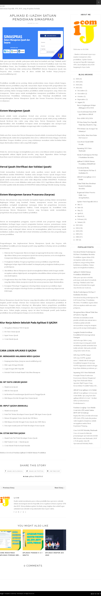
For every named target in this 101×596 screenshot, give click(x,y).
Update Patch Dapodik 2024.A (87, 202)
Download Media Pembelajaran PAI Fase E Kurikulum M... (86, 170)
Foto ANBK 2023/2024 (85, 118)
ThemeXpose (20, 593)
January (80, 222)
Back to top (96, 594)
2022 (77, 225)
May (78, 210)
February (80, 219)
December (81, 91)
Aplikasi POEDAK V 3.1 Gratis (32, 554)
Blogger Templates (5, 593)
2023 (77, 88)
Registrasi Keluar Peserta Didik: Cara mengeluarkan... (86, 195)
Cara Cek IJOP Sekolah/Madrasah (85, 430)
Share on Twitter (36, 471)
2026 (77, 79)
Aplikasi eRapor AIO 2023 (54, 554)
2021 (77, 228)
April (79, 213)
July (78, 204)
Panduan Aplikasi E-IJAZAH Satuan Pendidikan (30, 453)
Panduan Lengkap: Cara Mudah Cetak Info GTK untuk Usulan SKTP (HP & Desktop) (84, 410)
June (79, 207)
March (79, 216)
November (81, 93)
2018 (77, 237)
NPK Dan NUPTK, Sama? (82, 355)
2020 (77, 231)
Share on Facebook (15, 471)
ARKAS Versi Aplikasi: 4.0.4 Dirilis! (85, 390)
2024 (77, 85)
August (79, 102)
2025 (77, 82)
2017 (77, 240)
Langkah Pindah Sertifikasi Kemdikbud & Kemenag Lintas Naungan (84, 334)
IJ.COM (2, 6)
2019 (77, 234)
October (80, 96)
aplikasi (31, 476)
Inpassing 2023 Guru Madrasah (84, 372)
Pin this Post (55, 471)
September (81, 99)
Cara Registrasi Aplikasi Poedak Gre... (10, 554)
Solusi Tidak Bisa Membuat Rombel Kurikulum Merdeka (86, 186)
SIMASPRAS (36, 69)
